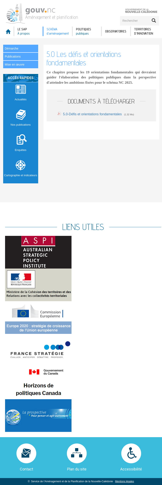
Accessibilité (131, 469)
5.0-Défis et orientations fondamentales (92, 114)
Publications (13, 56)
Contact (26, 469)
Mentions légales (124, 481)
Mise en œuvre (14, 64)
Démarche (12, 48)
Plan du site (76, 469)
